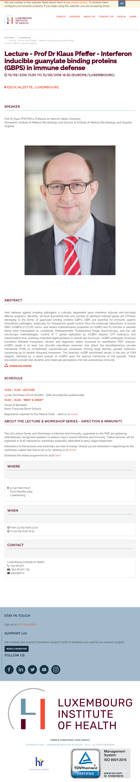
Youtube (44, 669)
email (74, 414)
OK (121, 3)
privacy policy (79, 2)
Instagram (55, 669)
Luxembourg (24, 38)
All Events (8, 38)
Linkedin (20, 669)
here (57, 455)
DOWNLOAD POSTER (20, 366)
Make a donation (17, 648)
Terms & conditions (62, 740)
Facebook (9, 669)
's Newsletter (29, 624)
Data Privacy (82, 740)
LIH (19, 624)
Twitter (32, 669)
